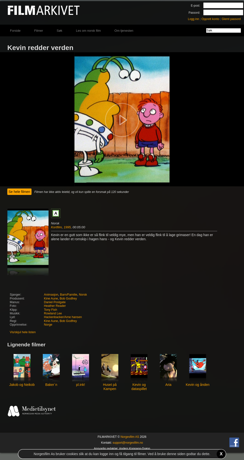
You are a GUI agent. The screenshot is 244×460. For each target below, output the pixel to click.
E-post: (195, 5)
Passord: (194, 12)
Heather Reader (55, 306)
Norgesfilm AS (130, 437)
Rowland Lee (53, 313)
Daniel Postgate (55, 302)
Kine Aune (51, 298)
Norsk (83, 294)
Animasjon (51, 294)
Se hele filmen (19, 192)
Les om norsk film (88, 30)
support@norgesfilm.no (128, 442)
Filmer (38, 30)
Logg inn (193, 19)
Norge (48, 324)
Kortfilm (56, 227)
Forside (15, 30)
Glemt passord (231, 19)
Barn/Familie (68, 294)
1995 (67, 227)
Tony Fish (50, 309)
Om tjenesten (123, 30)
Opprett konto (210, 19)
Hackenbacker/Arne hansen (63, 317)
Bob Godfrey (68, 298)
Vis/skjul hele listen (23, 332)
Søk (59, 30)
